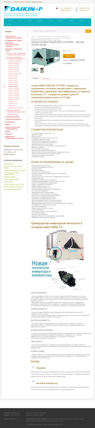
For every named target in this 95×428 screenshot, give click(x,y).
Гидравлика (10, 122)
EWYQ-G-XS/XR (13, 76)
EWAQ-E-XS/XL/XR (13, 65)
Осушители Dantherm (13, 119)
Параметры (45, 78)
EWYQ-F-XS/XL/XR (13, 71)
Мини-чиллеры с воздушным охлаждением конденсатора (16, 54)
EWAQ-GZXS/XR (13, 78)
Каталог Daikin (8, 181)
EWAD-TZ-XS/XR (13, 84)
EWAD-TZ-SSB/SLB (13, 88)
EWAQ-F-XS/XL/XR (13, 69)
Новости (81, 20)
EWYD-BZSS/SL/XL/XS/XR (15, 108)
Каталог (20, 20)
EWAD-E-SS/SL (12, 80)
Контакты (61, 20)
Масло (8, 124)
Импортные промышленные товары (14, 137)
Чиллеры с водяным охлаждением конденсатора (16, 111)
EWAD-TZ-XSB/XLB (13, 91)
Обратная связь (65, 10)
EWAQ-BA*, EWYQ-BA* (14, 61)
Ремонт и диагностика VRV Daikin (14, 184)
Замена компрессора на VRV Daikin (14, 170)
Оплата (50, 20)
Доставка (40, 20)
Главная (10, 20)
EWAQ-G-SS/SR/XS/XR (14, 74)
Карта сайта (43, 412)
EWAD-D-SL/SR (12, 103)
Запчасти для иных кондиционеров (13, 128)
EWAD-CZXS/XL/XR (13, 99)
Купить (69, 56)
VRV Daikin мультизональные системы (12, 44)
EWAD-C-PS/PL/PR (13, 95)
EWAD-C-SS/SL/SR (13, 93)
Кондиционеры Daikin (14, 40)
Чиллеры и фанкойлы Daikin (14, 49)
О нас (9, 24)
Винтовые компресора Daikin (12, 189)
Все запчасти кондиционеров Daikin (14, 37)
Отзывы (71, 20)
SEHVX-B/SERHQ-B (14, 63)
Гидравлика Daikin (12, 117)
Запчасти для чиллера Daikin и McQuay (13, 167)
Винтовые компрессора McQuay (13, 186)
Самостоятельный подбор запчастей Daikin (12, 173)
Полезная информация (13, 160)
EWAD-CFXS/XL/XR (13, 97)
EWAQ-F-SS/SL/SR (13, 67)
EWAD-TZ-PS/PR (13, 86)
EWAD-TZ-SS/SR (13, 82)
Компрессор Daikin (9, 176)
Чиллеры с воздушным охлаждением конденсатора (16, 58)
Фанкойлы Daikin (12, 114)
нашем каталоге (36, 2)
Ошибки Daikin (8, 164)
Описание (35, 78)
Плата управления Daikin (11, 179)
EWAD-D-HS (11, 105)
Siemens (9, 134)
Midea (8, 131)
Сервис (29, 20)
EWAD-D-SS (11, 101)
